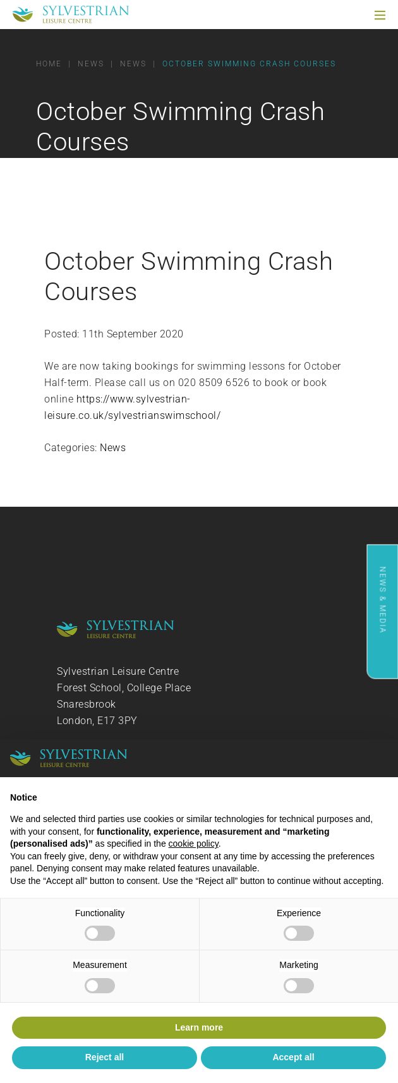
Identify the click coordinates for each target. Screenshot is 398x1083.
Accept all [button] (293, 1057)
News (113, 448)
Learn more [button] (199, 1027)
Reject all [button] (104, 1057)
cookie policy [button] (194, 843)
